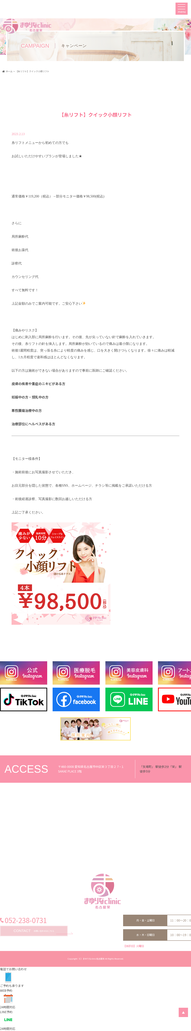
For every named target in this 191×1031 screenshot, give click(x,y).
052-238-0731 (26, 920)
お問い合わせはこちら (34, 931)
